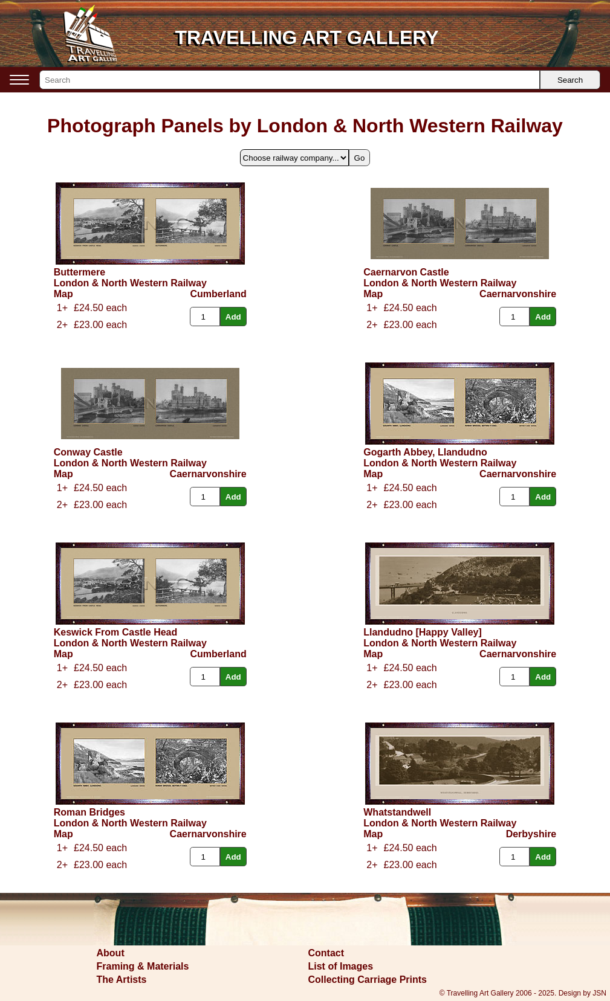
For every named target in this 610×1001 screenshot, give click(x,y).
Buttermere (79, 272)
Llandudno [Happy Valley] (422, 632)
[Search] (289, 79)
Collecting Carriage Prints (367, 979)
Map (63, 294)
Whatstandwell (397, 812)
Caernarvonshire (517, 294)
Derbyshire (531, 834)
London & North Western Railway (130, 283)
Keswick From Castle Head (116, 632)
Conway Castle (88, 452)
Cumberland (218, 294)
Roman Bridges (89, 812)
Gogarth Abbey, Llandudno (425, 452)
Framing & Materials (143, 966)
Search (570, 80)
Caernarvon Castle (406, 272)
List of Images (341, 966)
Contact (326, 953)
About (111, 953)
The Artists (122, 979)
